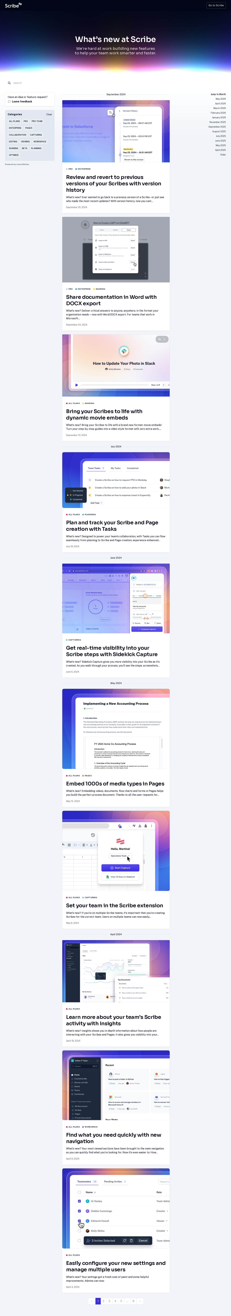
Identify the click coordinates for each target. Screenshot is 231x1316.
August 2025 (219, 131)
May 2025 (221, 145)
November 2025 (217, 122)
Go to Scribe (216, 5)
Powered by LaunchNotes (17, 164)
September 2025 (217, 127)
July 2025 (221, 136)
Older (223, 154)
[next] (140, 1301)
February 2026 (218, 113)
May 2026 (221, 99)
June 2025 (220, 140)
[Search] (29, 83)
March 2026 (219, 108)
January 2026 (219, 117)
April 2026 (220, 103)
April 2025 (220, 150)
